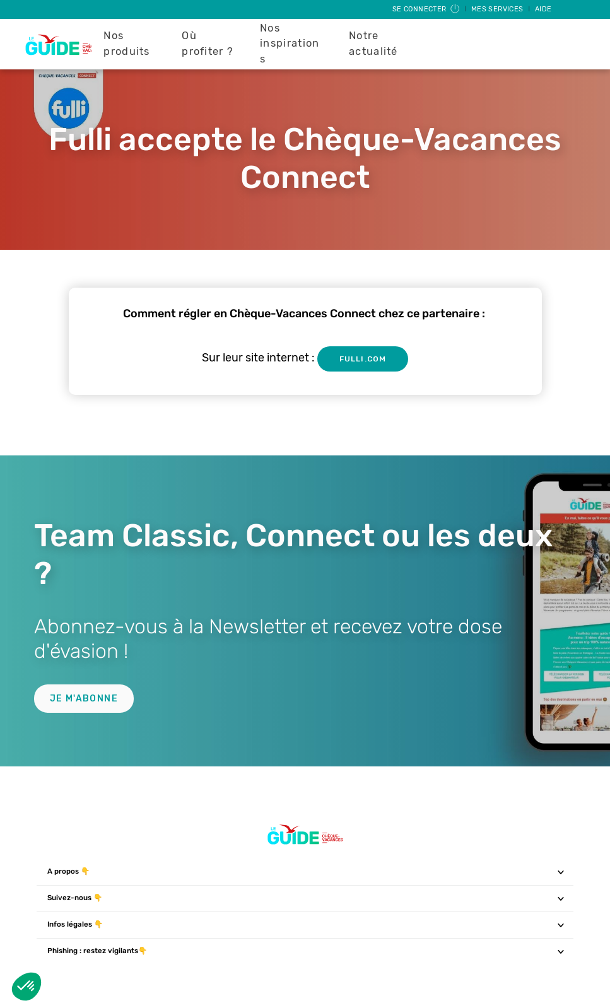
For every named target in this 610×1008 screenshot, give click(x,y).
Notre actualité (373, 43)
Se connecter (426, 9)
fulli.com (362, 359)
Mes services (498, 9)
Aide (543, 9)
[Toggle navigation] (561, 871)
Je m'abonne (84, 698)
